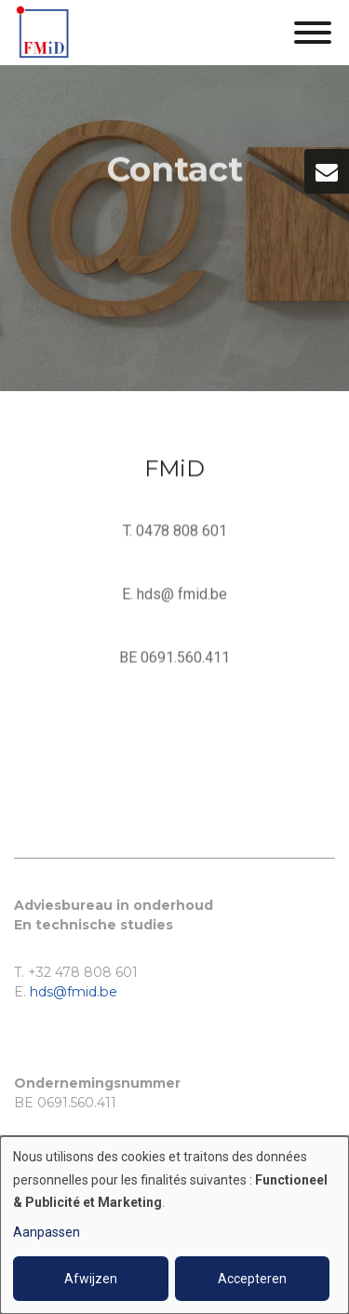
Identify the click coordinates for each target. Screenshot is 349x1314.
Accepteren (252, 1278)
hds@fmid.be (73, 991)
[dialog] (174, 1225)
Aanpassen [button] (46, 1232)
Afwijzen (90, 1278)
